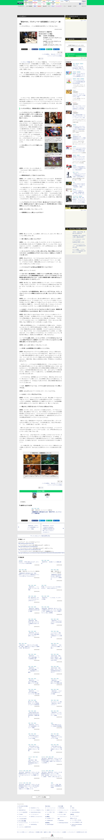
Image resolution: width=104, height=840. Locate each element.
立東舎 (48, 814)
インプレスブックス (35, 822)
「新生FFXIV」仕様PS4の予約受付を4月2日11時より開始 (33, 610)
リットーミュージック (51, 807)
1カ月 (84, 18)
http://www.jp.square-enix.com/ (26, 543)
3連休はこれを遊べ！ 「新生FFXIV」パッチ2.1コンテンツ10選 (56, 737)
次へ (59, 52)
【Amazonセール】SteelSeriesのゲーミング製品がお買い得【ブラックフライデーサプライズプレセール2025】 (79, 139)
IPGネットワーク (73, 818)
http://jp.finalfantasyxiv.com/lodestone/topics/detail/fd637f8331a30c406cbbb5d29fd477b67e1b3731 (43, 552)
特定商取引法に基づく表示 (82, 832)
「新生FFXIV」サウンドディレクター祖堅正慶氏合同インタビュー (33, 634)
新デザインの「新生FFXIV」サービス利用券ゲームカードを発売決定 (33, 703)
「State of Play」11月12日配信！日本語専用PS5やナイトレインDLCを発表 (77, 229)
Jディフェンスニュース (63, 810)
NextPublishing (34, 824)
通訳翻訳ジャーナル (63, 812)
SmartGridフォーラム (35, 807)
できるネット (21, 824)
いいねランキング (81, 56)
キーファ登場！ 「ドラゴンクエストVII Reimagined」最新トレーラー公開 (79, 251)
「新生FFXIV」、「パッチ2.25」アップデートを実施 (33, 588)
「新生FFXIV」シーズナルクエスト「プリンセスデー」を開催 (56, 714)
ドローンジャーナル (22, 816)
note (50, 49)
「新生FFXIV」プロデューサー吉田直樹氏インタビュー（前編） (32, 527)
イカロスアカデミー (63, 816)
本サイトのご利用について (22, 832)
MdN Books (61, 820)
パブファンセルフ (75, 816)
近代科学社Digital (50, 824)
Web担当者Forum (22, 810)
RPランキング (70, 56)
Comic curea (74, 810)
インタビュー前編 (25, 62)
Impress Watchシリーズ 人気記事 (76, 206)
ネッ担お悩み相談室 (22, 818)
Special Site (71, 39)
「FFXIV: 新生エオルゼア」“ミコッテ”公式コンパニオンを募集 (33, 737)
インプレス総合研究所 (23, 812)
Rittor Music (47, 806)
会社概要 (64, 832)
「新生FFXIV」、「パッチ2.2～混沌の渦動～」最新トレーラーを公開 (33, 682)
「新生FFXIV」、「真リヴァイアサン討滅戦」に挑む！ (56, 646)
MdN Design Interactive (63, 822)
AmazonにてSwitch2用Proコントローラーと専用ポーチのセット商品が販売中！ (79, 168)
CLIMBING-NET (50, 820)
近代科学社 (47, 822)
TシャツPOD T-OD (51, 812)
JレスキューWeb (62, 814)
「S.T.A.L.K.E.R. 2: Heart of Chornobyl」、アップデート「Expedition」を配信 (79, 185)
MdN (59, 818)
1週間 (79, 18)
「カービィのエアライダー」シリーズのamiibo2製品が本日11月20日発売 (79, 82)
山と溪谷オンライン (50, 818)
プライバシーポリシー (56, 832)
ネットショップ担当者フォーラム (37, 810)
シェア (36, 49)
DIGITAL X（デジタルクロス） (37, 816)
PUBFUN (72, 814)
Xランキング (71, 54)
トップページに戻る (41, 797)
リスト (29, 49)
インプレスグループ (71, 832)
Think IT (20, 807)
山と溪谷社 (47, 816)
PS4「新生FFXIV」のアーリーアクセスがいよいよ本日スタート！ (33, 599)
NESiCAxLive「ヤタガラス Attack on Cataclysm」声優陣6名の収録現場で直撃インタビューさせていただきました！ (48, 529)
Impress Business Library (36, 812)
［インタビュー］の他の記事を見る (41, 535)
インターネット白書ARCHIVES (25, 826)
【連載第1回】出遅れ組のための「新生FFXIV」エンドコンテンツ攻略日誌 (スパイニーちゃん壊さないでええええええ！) (29, 575)
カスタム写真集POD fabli (77, 822)
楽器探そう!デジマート (51, 810)
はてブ (43, 49)
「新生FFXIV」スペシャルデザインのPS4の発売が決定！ (56, 622)
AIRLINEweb (61, 807)
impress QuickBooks (76, 812)
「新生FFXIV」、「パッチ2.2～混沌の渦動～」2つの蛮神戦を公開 (33, 657)
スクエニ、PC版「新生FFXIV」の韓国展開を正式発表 (56, 786)
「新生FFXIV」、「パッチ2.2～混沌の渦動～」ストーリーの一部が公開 (33, 692)
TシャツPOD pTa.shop (76, 820)
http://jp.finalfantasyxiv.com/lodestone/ (28, 546)
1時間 (68, 18)
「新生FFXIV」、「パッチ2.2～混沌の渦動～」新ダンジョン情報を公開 (56, 682)
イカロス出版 (60, 806)
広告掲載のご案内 (39, 832)
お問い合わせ (31, 832)
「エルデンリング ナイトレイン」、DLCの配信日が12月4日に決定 (79, 246)
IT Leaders (21, 814)
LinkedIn (57, 49)
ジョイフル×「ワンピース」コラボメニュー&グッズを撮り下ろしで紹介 (79, 95)
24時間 (73, 18)
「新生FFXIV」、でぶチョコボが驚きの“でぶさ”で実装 (56, 692)
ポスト (25, 49)
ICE (71, 806)
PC (49, 6)
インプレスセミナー (35, 814)
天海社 (73, 807)
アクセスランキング (73, 16)
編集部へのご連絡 (47, 832)
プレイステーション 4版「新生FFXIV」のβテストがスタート (56, 703)
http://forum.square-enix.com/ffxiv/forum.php (29, 549)
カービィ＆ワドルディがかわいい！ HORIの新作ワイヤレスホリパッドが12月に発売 (79, 149)
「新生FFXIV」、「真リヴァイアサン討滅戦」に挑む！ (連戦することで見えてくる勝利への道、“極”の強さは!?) (29, 646)
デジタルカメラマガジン (23, 822)
